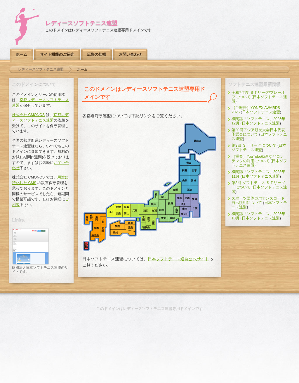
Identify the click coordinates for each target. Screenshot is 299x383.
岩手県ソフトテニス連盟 (194, 170)
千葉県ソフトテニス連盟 (195, 211)
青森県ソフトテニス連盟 (189, 160)
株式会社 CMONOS (28, 115)
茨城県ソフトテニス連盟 (196, 199)
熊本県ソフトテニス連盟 (95, 228)
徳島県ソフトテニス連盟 (130, 227)
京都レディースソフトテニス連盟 (144, 210)
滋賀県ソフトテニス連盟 (154, 211)
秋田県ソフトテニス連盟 (184, 170)
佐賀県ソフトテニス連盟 (92, 217)
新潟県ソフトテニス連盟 (175, 188)
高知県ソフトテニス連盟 (123, 232)
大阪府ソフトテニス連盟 (142, 219)
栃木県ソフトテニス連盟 (186, 198)
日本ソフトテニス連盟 (261, 112)
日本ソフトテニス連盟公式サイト (178, 259)
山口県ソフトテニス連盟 (110, 210)
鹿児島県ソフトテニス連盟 (97, 238)
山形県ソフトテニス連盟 (184, 180)
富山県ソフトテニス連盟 (164, 195)
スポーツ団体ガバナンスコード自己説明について (258, 200)
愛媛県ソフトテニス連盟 (117, 224)
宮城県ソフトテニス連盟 (193, 181)
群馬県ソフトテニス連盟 (179, 198)
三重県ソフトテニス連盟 (154, 222)
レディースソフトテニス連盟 (81, 23)
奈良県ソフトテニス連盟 (148, 220)
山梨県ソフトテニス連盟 (177, 211)
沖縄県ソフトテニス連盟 (86, 246)
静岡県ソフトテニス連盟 (174, 218)
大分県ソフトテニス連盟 (103, 221)
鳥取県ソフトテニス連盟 (127, 207)
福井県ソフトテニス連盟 (151, 204)
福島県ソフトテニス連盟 (190, 190)
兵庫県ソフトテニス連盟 (135, 210)
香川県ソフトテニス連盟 (130, 223)
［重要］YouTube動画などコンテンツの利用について (258, 159)
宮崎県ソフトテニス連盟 (103, 230)
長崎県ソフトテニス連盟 (87, 219)
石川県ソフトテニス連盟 (154, 196)
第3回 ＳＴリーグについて (254, 145)
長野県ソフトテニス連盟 (171, 204)
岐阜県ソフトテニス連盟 (161, 207)
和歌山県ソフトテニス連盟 (146, 226)
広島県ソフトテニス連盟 (118, 213)
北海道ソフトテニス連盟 (196, 138)
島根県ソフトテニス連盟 (118, 207)
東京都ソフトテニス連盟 (185, 209)
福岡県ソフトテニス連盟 (97, 219)
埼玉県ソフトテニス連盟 (183, 204)
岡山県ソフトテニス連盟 (127, 213)
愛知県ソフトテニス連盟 (162, 218)
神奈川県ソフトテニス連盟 (185, 214)
